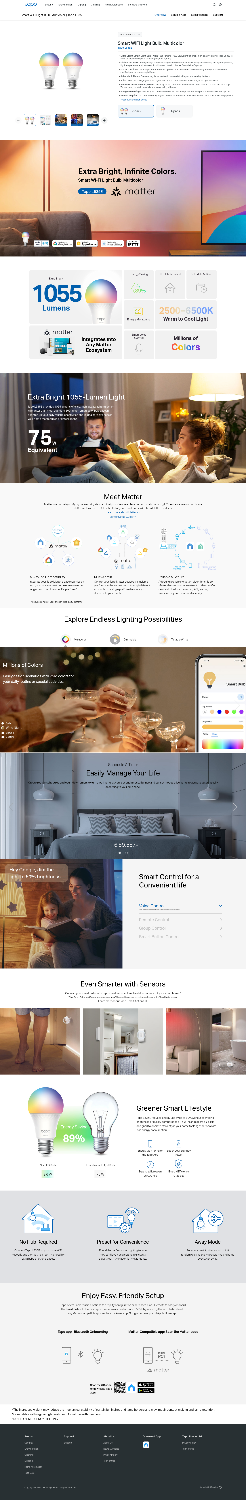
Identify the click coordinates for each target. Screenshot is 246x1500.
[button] (104, 120)
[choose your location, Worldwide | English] (210, 1487)
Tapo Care (29, 1473)
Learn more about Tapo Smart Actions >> (123, 1001)
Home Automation (33, 1466)
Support (68, 1442)
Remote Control (154, 928)
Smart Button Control (159, 945)
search (214, 5)
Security (28, 1442)
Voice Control (152, 905)
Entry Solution (31, 1448)
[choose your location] (220, 4)
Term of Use (109, 1460)
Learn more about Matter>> (123, 512)
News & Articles (111, 1448)
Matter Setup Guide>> (123, 516)
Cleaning (28, 1454)
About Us (107, 1442)
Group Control (152, 936)
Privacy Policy (110, 1454)
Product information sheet (134, 99)
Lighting (28, 1460)
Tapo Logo (30, 4)
